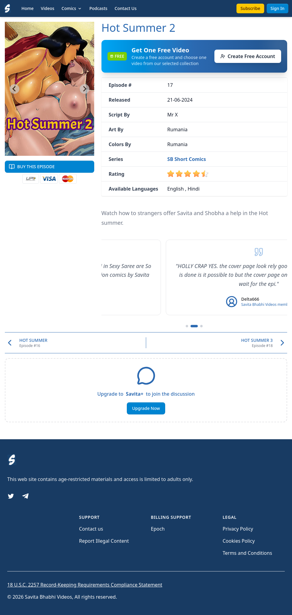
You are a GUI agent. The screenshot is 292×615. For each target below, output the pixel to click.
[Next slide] (84, 89)
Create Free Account (247, 56)
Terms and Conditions (247, 553)
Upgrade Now (146, 408)
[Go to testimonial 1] (187, 326)
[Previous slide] (14, 89)
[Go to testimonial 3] (201, 326)
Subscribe (250, 8)
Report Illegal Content (104, 541)
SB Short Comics (186, 159)
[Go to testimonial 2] (194, 326)
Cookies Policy (239, 541)
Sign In (277, 8)
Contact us (91, 528)
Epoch (158, 528)
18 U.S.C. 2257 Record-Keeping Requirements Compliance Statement (84, 584)
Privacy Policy (238, 528)
